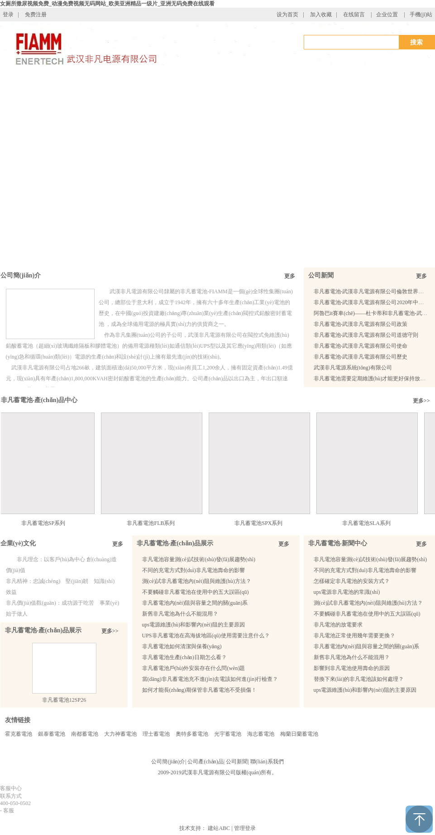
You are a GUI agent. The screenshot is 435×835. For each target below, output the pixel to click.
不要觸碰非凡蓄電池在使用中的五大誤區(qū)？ (195, 592)
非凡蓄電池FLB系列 (156, 523)
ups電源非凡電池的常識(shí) (347, 592)
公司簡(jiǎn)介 (20, 275)
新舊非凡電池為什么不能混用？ (352, 657)
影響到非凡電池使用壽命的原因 (352, 668)
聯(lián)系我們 (267, 761)
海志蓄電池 (260, 734)
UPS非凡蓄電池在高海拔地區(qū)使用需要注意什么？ (206, 635)
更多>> (421, 401)
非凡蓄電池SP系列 (48, 523)
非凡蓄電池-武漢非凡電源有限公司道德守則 (366, 335)
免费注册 (36, 14)
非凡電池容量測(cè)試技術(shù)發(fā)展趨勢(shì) (199, 559)
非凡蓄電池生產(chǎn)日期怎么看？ (184, 657)
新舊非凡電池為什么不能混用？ (180, 614)
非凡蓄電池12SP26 (64, 700)
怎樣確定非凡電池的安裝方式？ (352, 581)
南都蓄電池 (84, 734)
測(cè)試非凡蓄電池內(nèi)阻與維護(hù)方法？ (196, 581)
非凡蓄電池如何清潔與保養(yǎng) (182, 646)
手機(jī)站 (421, 14)
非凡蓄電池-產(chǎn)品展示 (43, 630)
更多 (289, 276)
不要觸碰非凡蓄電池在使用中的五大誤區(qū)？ (367, 614)
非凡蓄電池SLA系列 (371, 523)
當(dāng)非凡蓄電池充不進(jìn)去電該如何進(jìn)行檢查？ (210, 679)
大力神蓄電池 (120, 734)
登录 (8, 14)
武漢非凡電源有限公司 (209, 772)
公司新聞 (321, 275)
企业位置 (387, 14)
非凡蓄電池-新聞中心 (338, 543)
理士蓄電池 (156, 734)
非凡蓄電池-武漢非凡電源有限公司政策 (361, 324)
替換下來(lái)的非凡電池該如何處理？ (359, 679)
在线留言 (354, 14)
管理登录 (245, 828)
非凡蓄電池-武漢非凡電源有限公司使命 (361, 346)
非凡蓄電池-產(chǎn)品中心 (39, 400)
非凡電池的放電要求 (338, 624)
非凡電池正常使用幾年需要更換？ (354, 635)
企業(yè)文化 (18, 543)
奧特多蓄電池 (192, 734)
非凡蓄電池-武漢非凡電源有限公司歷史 (361, 357)
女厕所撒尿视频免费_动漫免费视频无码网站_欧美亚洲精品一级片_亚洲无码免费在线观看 (107, 3)
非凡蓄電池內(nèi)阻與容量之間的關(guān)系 (195, 603)
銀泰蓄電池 (51, 734)
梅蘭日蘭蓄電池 (299, 734)
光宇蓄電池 (227, 734)
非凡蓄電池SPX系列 (263, 523)
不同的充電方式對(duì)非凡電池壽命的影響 (193, 570)
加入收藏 (321, 14)
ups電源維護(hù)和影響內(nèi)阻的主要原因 (193, 624)
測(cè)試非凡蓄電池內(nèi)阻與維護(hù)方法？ (368, 603)
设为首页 (287, 14)
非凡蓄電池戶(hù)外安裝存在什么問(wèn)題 (193, 668)
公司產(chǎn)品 (205, 761)
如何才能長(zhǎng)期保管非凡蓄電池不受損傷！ (199, 690)
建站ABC (219, 828)
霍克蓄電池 (18, 734)
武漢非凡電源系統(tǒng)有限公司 (353, 367)
